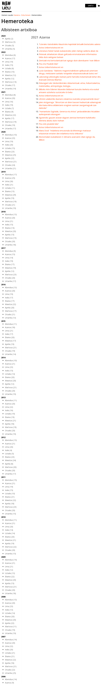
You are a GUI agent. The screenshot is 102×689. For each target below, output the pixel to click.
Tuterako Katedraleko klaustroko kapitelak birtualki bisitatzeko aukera (69, 44)
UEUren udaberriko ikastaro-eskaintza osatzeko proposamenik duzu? (69, 99)
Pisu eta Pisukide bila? (48, 64)
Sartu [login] (91, 5)
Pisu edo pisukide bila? (49, 124)
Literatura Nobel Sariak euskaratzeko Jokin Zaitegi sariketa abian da (68, 51)
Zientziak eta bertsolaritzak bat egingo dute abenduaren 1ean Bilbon (69, 60)
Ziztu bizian (25, 15)
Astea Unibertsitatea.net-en (51, 47)
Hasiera (17, 15)
